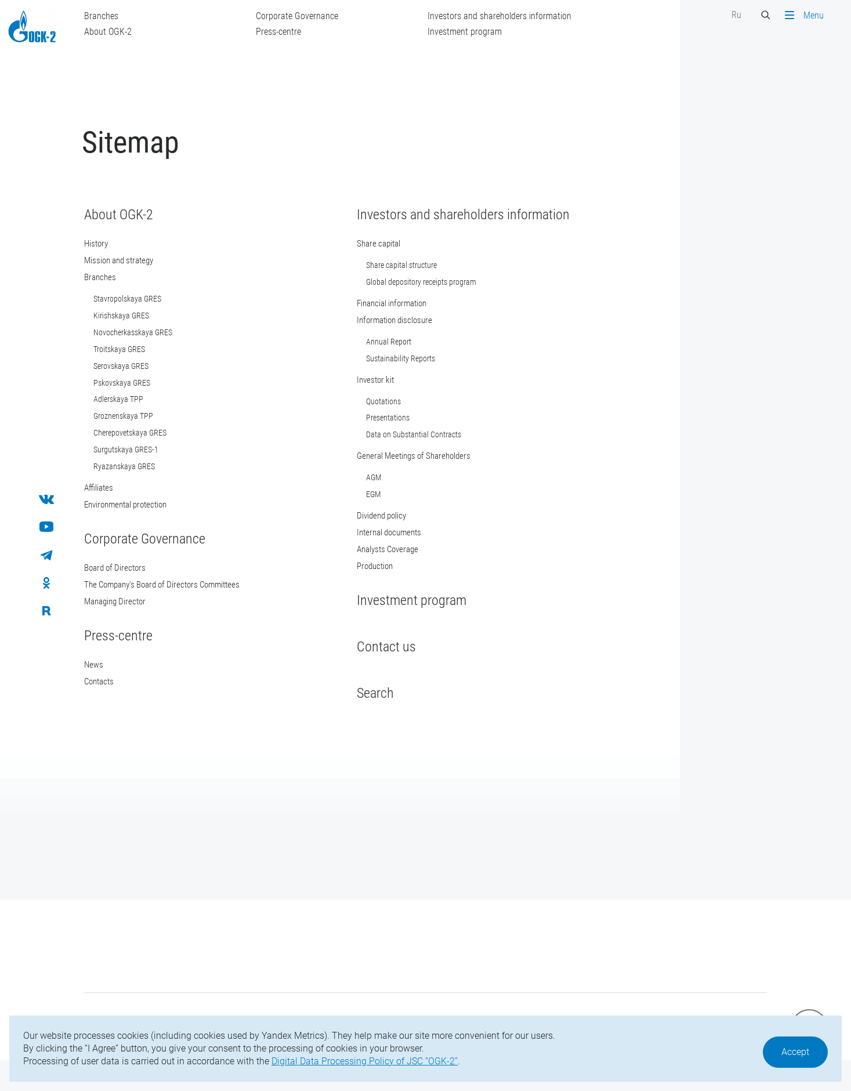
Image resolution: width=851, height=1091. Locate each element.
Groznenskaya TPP (134, 435)
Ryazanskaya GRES (135, 487)
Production (366, 589)
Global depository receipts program (410, 296)
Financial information (384, 318)
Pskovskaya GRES (132, 400)
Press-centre (289, 31)
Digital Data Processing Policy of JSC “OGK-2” (364, 1061)
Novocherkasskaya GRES (143, 348)
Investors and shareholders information (510, 15)
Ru (725, 14)
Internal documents (381, 554)
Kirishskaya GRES (132, 331)
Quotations (372, 419)
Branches (112, 15)
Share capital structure (390, 279)
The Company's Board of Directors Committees (180, 608)
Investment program (476, 31)
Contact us (375, 670)
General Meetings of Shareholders (407, 475)
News (105, 689)
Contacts (111, 706)
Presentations (377, 436)
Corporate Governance (308, 15)
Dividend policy (373, 537)
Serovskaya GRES (132, 383)
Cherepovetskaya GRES (141, 453)
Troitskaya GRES (130, 366)
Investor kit (366, 397)
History (108, 256)
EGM (362, 515)
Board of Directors (128, 590)
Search (364, 717)
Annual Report (377, 358)
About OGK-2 (119, 31)
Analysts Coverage (380, 572)
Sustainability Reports (389, 375)
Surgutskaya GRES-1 (136, 470)
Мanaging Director (128, 625)
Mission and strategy (133, 274)
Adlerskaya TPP (129, 418)
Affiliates (110, 509)
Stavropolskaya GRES (138, 313)
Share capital (369, 256)
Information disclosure (387, 335)
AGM (362, 498)
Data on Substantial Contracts (402, 454)
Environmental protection (141, 526)
